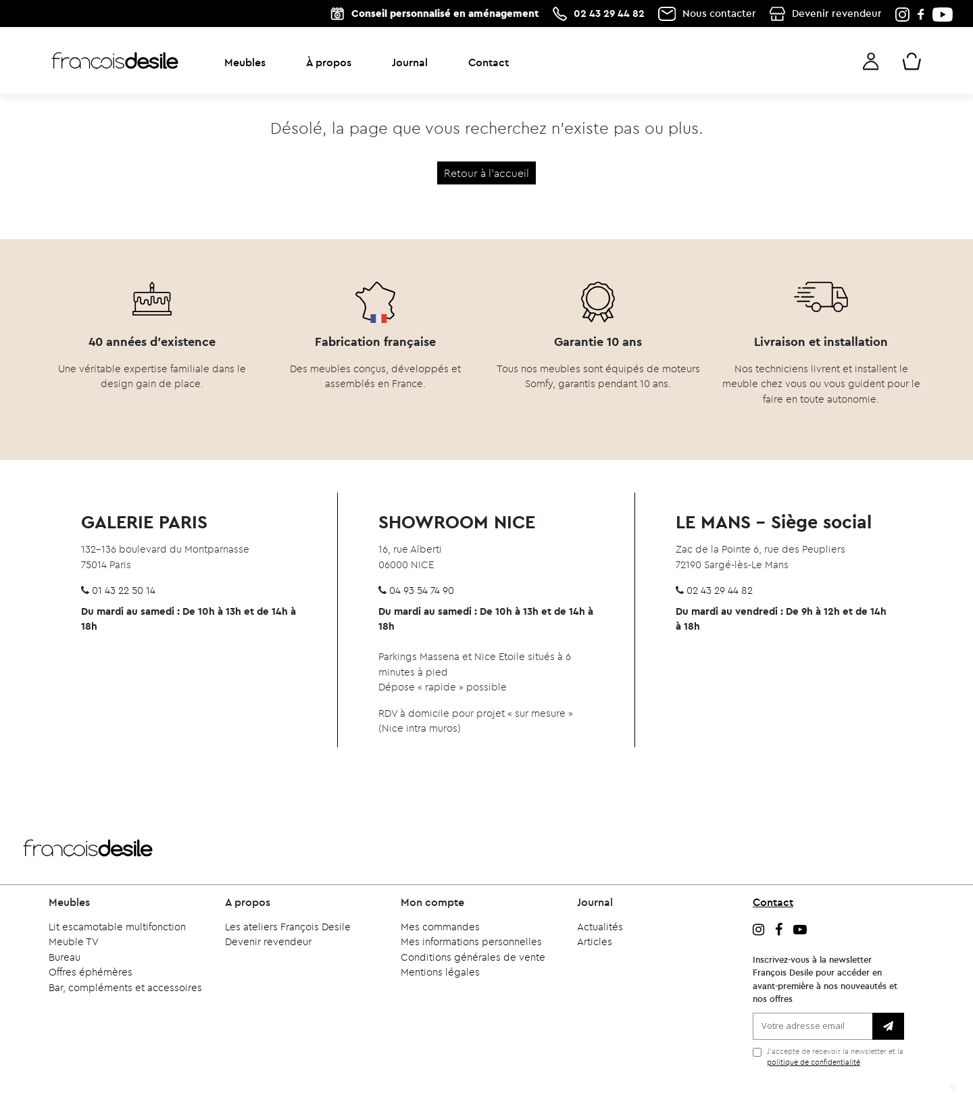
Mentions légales (440, 971)
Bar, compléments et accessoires (125, 987)
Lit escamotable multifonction (117, 926)
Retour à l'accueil (486, 173)
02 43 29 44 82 (609, 13)
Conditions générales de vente (473, 957)
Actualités (600, 926)
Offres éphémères (90, 971)
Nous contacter (719, 13)
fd (953, 1087)
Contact (488, 62)
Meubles (245, 62)
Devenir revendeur (837, 13)
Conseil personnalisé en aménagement (445, 13)
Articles (594, 941)
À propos (328, 62)
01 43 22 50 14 (123, 590)
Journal (410, 62)
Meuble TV (74, 941)
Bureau (64, 957)
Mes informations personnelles (471, 941)
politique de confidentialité (813, 1062)
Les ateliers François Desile (288, 926)
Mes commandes (440, 926)
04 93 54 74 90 (421, 590)
